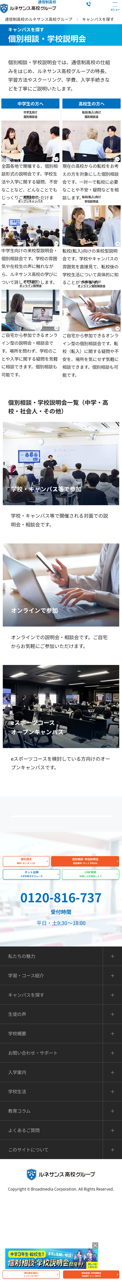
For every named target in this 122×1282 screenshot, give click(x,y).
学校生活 (17, 1173)
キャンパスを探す (26, 1076)
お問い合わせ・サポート (33, 1134)
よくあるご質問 (63, 854)
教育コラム (19, 1192)
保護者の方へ (63, 827)
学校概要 (17, 1115)
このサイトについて (28, 1231)
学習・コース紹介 (26, 1057)
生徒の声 (17, 1095)
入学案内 (17, 1153)
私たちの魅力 (63, 882)
